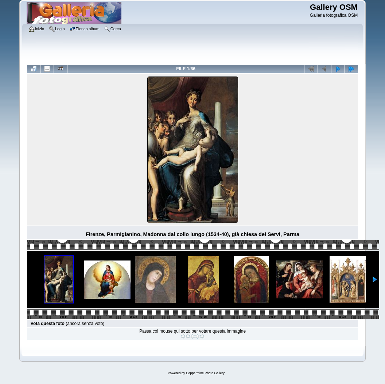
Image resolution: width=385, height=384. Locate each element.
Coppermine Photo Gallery (205, 373)
